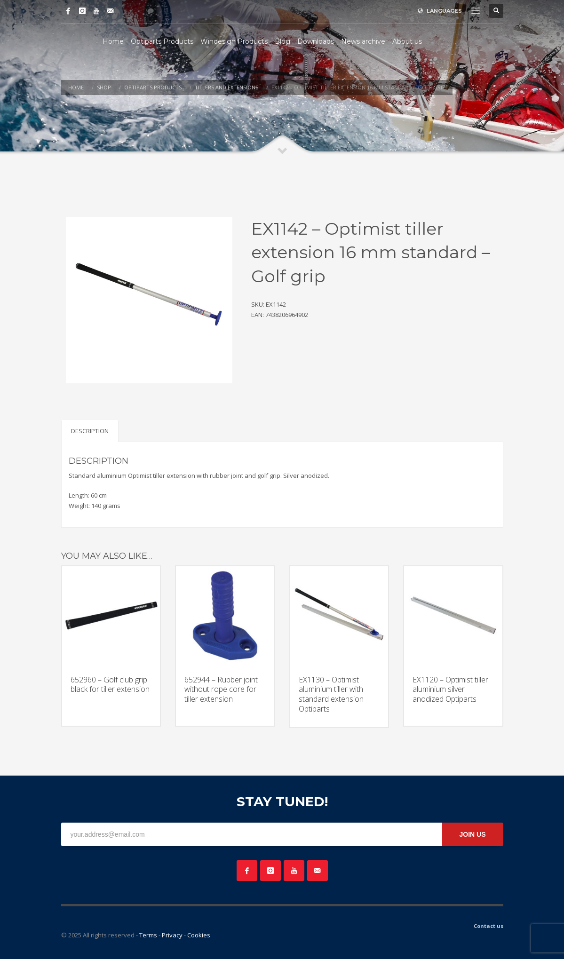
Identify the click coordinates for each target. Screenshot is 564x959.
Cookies (198, 935)
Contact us (488, 925)
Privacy (172, 935)
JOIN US (472, 834)
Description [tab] (90, 431)
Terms (148, 935)
